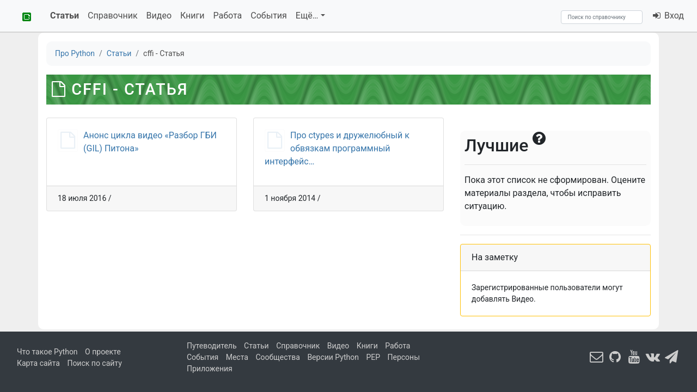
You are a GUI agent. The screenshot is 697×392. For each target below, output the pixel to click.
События (268, 15)
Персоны (404, 357)
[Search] (602, 17)
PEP (373, 357)
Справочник (112, 15)
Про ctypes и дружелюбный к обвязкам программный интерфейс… (337, 148)
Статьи (64, 15)
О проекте (103, 351)
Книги (192, 15)
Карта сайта (38, 363)
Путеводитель (212, 345)
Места (237, 357)
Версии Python (333, 357)
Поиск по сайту (94, 363)
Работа (227, 15)
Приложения (210, 368)
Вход (667, 15)
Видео (159, 15)
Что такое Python (47, 351)
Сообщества (277, 357)
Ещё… (307, 15)
